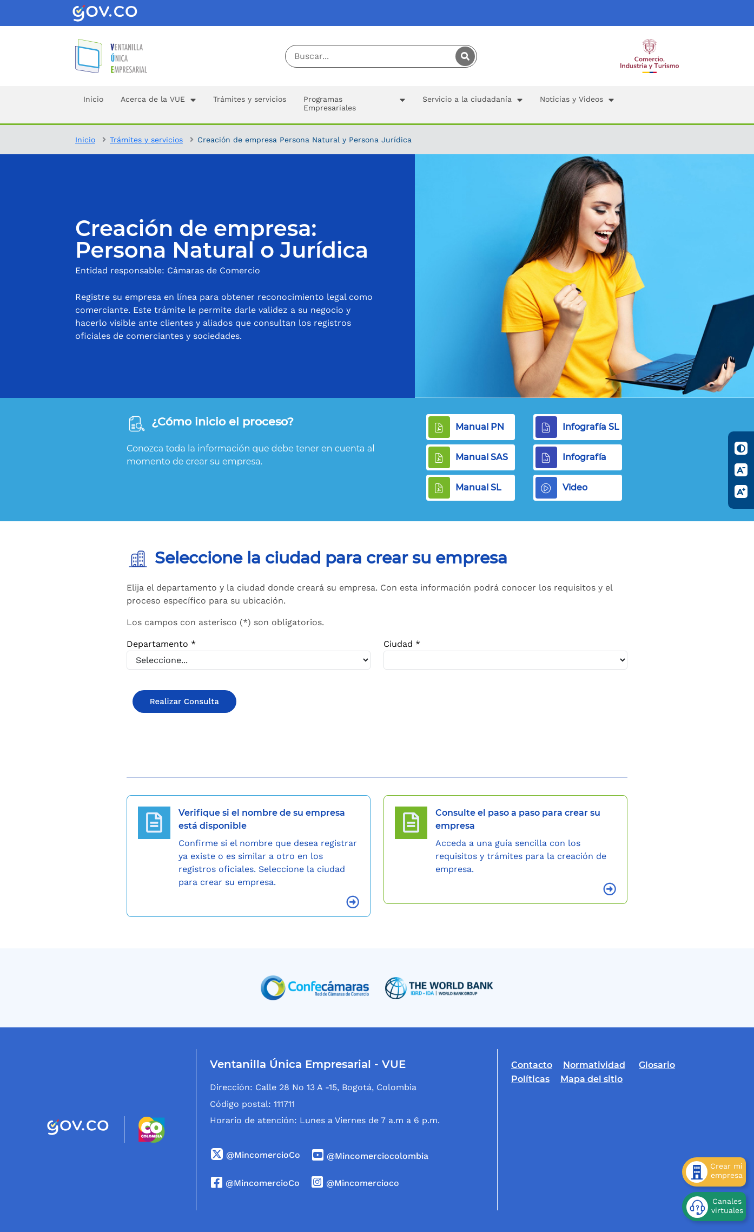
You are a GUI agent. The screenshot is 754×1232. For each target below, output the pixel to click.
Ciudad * (401, 644)
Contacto (531, 1065)
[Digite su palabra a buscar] (381, 56)
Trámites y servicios (146, 139)
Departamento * (161, 644)
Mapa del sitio (591, 1079)
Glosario (657, 1065)
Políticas (530, 1079)
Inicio (85, 139)
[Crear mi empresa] (714, 1172)
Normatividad (594, 1065)
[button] (158, 104)
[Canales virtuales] (714, 1206)
